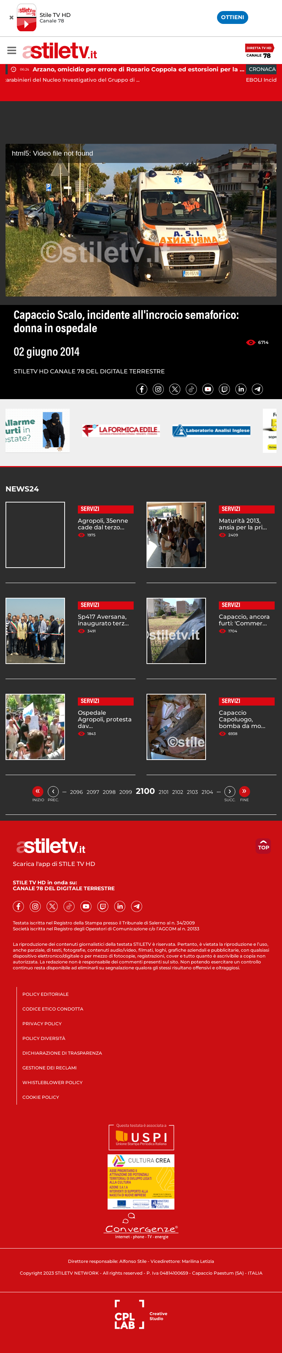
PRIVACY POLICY (42, 1023)
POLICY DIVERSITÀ (43, 1038)
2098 (109, 792)
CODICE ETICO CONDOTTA (52, 1009)
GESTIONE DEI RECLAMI (49, 1067)
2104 (207, 792)
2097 (93, 792)
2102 (177, 792)
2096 (76, 792)
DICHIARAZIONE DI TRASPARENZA (62, 1053)
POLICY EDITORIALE (45, 994)
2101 (164, 792)
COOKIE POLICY (40, 1097)
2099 (125, 792)
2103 (192, 792)
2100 (145, 791)
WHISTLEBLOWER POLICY (52, 1082)
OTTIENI (232, 17)
